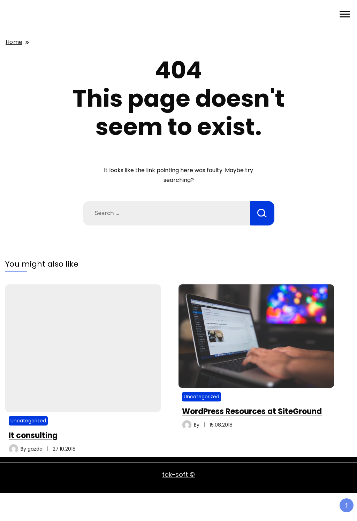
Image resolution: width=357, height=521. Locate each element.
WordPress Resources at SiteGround (252, 411)
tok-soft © (178, 474)
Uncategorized (28, 420)
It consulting (33, 435)
